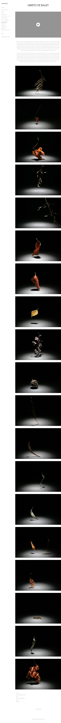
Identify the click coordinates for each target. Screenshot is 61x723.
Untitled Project (4, 14)
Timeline (2, 11)
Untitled (2, 12)
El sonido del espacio (5, 19)
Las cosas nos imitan (4, 20)
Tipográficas (3, 25)
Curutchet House (4, 26)
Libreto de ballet (4, 22)
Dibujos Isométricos (4, 9)
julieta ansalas (5, 3)
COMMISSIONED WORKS (5, 36)
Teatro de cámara (4, 17)
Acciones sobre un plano (5, 16)
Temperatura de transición (5, 30)
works (2, 7)
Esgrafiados (3, 23)
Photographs (3, 28)
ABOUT (2, 33)
